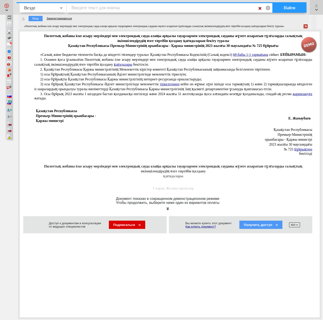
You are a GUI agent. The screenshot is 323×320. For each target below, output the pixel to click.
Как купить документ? (200, 226)
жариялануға (302, 94)
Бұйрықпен (303, 149)
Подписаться (127, 225)
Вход (36, 18)
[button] (6, 7)
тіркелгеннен (169, 84)
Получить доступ (261, 225)
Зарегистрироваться (59, 18)
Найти (289, 8)
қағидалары (123, 64)
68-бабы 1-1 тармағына (250, 54)
